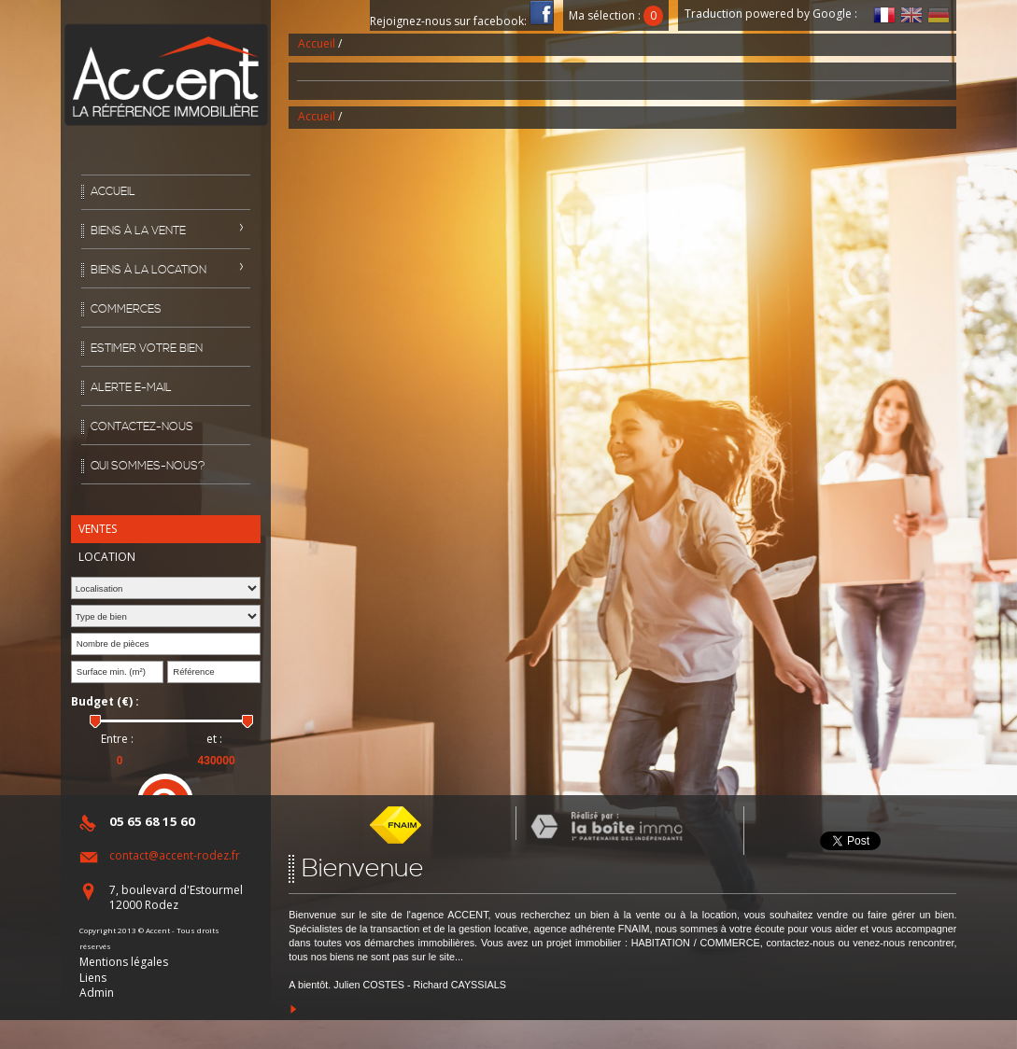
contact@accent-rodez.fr (174, 855)
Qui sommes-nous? (148, 466)
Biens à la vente (138, 231)
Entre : (117, 739)
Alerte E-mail (131, 388)
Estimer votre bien (147, 349)
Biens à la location (148, 270)
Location (106, 557)
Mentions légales (123, 962)
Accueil (113, 192)
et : (214, 739)
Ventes (97, 529)
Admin (96, 992)
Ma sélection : (616, 15)
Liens (92, 978)
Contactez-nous (142, 427)
